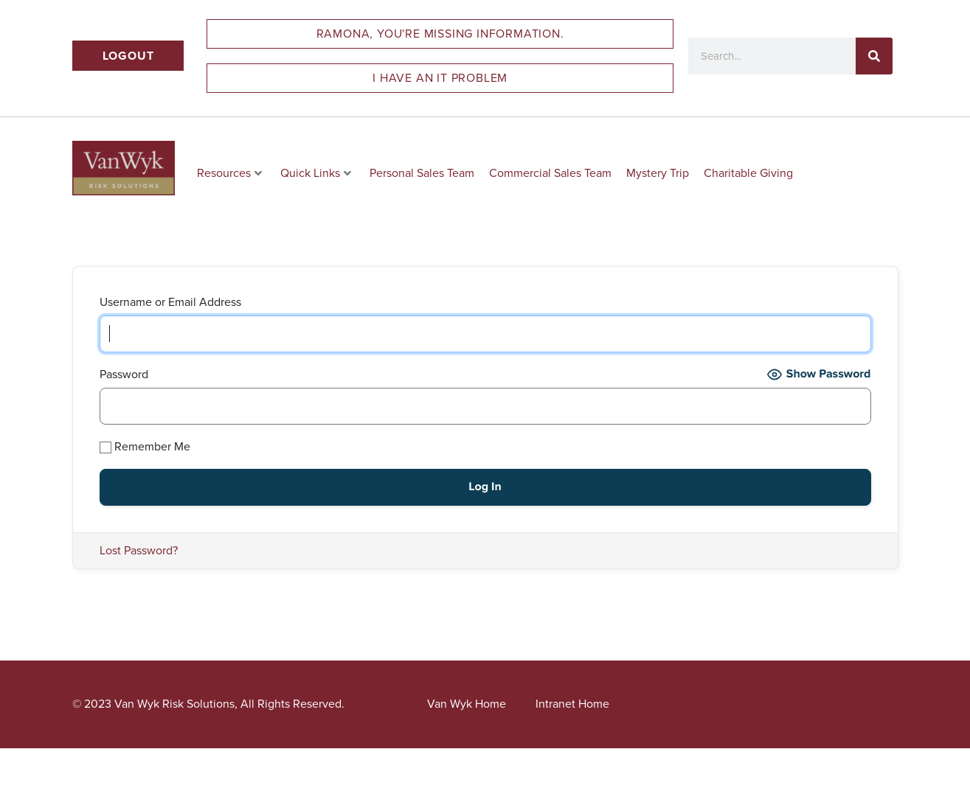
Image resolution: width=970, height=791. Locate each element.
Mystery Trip (657, 172)
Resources (229, 172)
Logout (128, 55)
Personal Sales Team (422, 172)
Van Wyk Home (466, 703)
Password (124, 374)
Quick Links (315, 172)
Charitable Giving (748, 172)
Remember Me (145, 446)
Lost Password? (139, 550)
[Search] (874, 56)
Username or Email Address (170, 301)
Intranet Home (572, 703)
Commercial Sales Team (550, 172)
